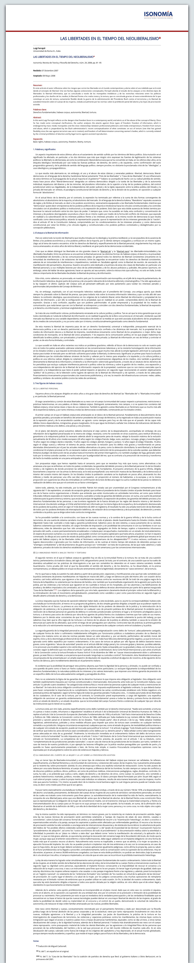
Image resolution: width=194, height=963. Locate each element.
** (100, 178)
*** (128, 539)
